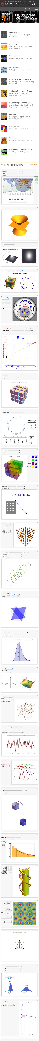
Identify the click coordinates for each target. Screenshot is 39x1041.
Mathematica (32, 2)
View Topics (28, 9)
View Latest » (34, 164)
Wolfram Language (21, 2)
